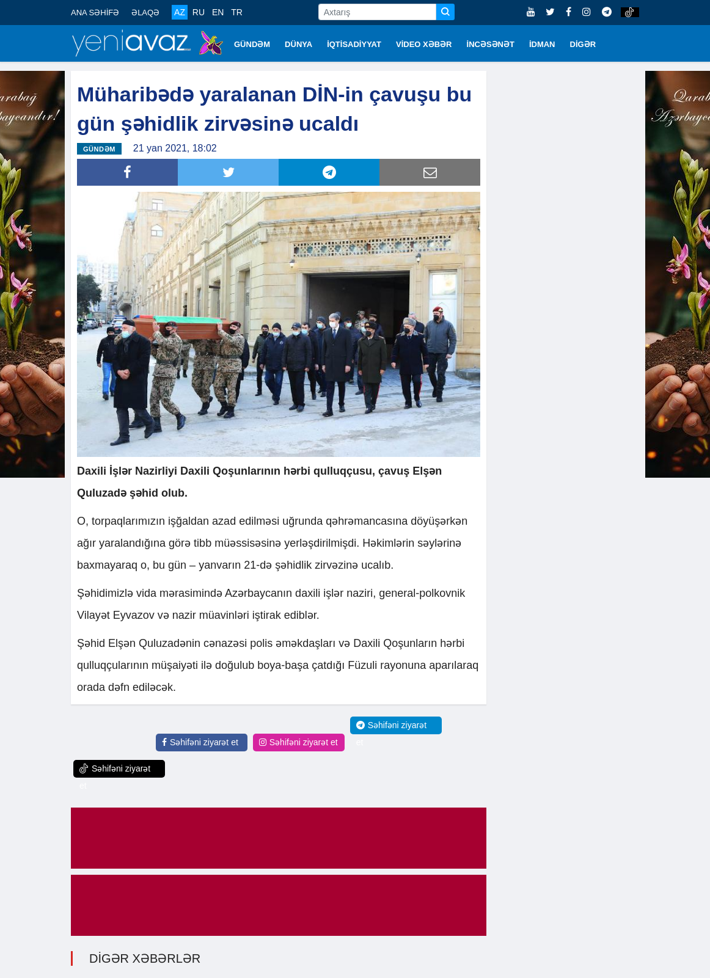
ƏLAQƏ (145, 12)
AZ (179, 12)
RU (198, 12)
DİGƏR (583, 44)
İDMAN (542, 44)
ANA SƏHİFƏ (95, 12)
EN (218, 12)
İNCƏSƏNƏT (490, 44)
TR (237, 12)
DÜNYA (298, 44)
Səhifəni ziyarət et (200, 742)
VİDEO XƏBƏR (424, 44)
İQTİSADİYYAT (354, 44)
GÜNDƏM (252, 44)
